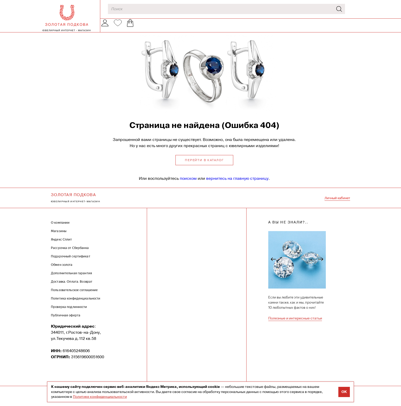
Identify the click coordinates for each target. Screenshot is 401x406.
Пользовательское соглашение (74, 295)
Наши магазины (185, 28)
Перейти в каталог (204, 165)
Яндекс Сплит (61, 244)
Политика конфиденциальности (76, 303)
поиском (188, 183)
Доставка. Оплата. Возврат (71, 287)
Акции (216, 28)
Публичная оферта (65, 320)
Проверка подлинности (69, 312)
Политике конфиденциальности (100, 397)
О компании (148, 28)
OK (344, 392)
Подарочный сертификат (70, 261)
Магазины (58, 236)
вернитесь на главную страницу (237, 183)
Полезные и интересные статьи (295, 323)
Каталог (112, 28)
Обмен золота (253, 28)
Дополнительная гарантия (71, 278)
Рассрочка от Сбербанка (70, 253)
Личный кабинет (337, 203)
